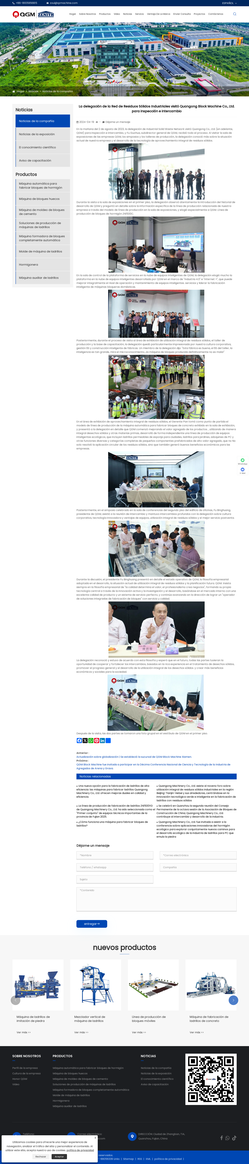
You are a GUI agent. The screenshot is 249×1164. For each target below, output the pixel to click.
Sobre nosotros (87, 14)
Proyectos (199, 14)
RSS (139, 1159)
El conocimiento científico (37, 147)
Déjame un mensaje (117, 122)
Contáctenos (215, 14)
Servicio (139, 14)
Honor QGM (19, 1079)
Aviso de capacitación (35, 160)
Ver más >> (24, 1032)
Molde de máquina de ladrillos (40, 251)
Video (117, 14)
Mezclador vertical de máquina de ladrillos (89, 1019)
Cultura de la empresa (26, 1073)
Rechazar (41, 1156)
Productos (105, 14)
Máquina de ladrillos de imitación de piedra (33, 1019)
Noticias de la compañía (57, 91)
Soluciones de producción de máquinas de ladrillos (40, 225)
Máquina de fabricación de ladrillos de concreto (209, 1019)
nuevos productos (124, 947)
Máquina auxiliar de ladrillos (39, 278)
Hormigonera (28, 265)
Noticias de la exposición (37, 134)
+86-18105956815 (26, 3)
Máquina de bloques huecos (39, 199)
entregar (92, 924)
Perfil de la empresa (25, 1068)
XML (148, 1159)
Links (117, 1159)
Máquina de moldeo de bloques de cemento (42, 212)
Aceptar (59, 1156)
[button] (15, 1000)
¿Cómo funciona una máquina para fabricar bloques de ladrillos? (112, 823)
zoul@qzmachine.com (64, 3)
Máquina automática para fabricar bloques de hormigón (40, 186)
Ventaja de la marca (158, 14)
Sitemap (128, 1159)
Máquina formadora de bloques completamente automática (42, 238)
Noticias (127, 14)
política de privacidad (168, 1159)
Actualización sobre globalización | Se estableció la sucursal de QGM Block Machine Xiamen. (134, 757)
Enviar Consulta (182, 14)
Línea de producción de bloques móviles (149, 1019)
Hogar (72, 14)
